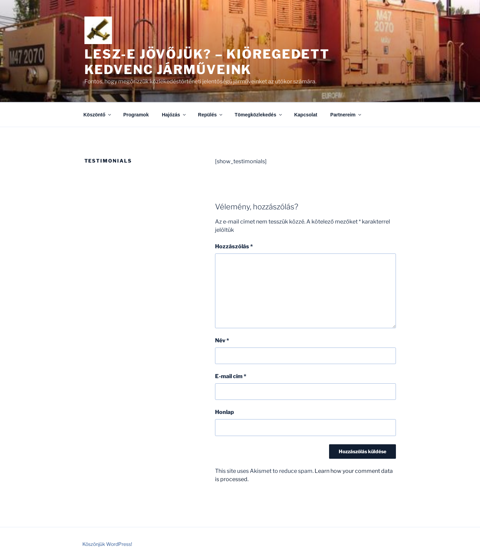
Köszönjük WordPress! (107, 544)
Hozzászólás (234, 246)
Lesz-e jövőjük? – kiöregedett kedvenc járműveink (207, 61)
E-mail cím (230, 376)
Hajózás (174, 114)
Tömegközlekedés (259, 114)
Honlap (224, 412)
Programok (136, 114)
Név (222, 340)
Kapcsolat (305, 114)
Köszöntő (97, 114)
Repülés (210, 114)
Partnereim (346, 114)
